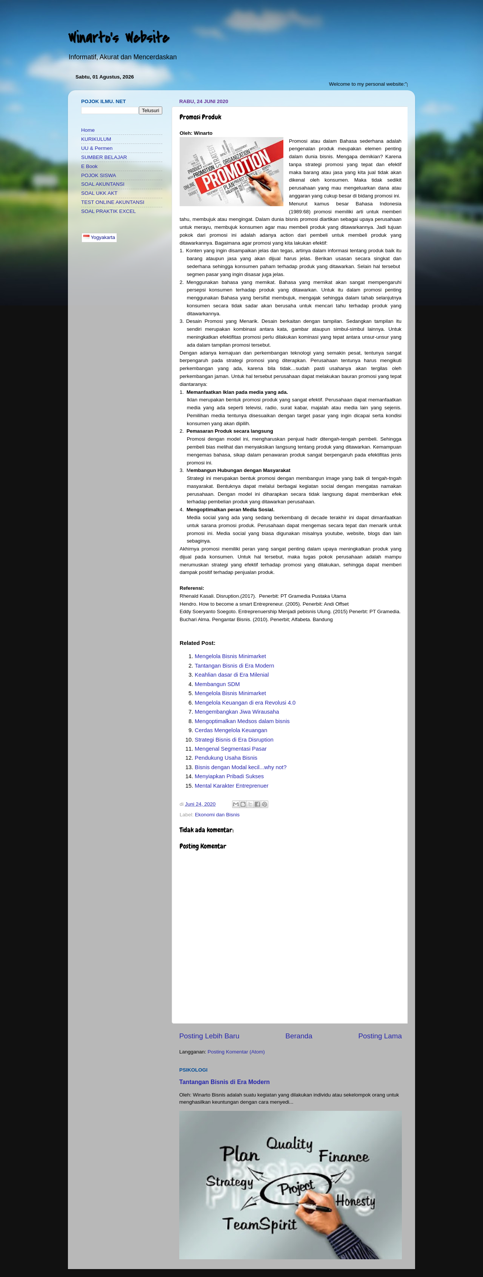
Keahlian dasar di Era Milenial (232, 675)
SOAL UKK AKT (99, 193)
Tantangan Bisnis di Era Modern (234, 666)
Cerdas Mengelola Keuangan (231, 730)
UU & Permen (96, 148)
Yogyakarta (99, 237)
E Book (89, 166)
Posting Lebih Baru (209, 1036)
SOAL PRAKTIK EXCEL (108, 211)
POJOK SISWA (98, 175)
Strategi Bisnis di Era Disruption (234, 740)
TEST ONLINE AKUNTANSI (113, 202)
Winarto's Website (118, 38)
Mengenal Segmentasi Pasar (231, 749)
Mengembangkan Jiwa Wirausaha (237, 712)
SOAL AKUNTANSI (103, 184)
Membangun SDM (217, 684)
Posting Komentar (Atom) (236, 1052)
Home (88, 130)
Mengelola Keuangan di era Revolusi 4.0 (245, 703)
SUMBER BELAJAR (104, 157)
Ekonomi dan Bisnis (217, 814)
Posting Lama (380, 1036)
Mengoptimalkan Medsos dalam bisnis (242, 721)
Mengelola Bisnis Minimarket (230, 656)
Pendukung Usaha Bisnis (226, 758)
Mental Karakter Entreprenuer (232, 786)
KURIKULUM (96, 139)
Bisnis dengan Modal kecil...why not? (240, 767)
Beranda (298, 1036)
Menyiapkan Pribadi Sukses (229, 776)
